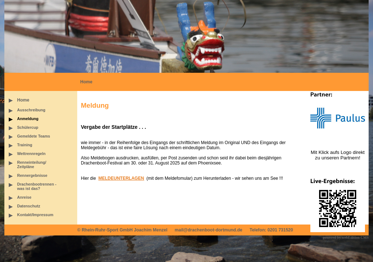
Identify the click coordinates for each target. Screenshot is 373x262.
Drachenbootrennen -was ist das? (36, 186)
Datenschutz (28, 206)
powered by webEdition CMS (346, 237)
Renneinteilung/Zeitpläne (31, 164)
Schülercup (27, 127)
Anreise (24, 197)
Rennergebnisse (32, 175)
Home (86, 81)
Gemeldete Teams (33, 136)
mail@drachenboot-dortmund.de (209, 230)
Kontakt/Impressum (35, 215)
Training (24, 145)
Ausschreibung (31, 110)
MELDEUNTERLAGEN (121, 178)
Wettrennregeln (31, 153)
